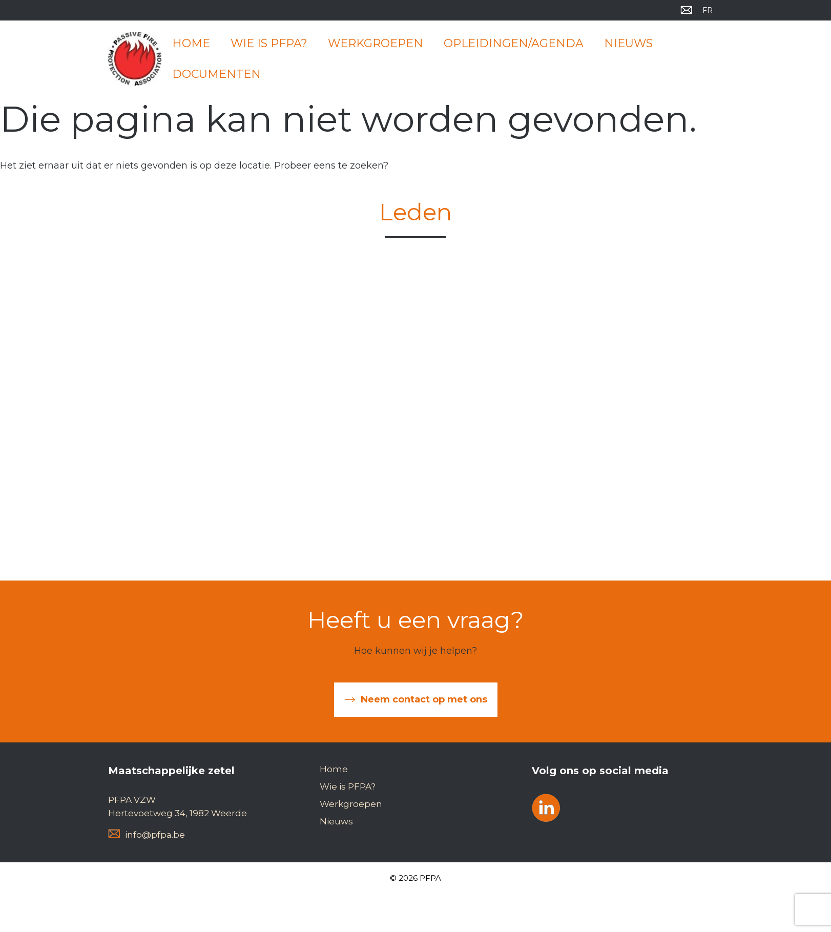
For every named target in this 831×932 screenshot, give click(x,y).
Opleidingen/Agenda (514, 43)
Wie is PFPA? (269, 43)
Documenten (216, 74)
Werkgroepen (375, 43)
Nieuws (628, 43)
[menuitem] (707, 10)
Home (191, 43)
